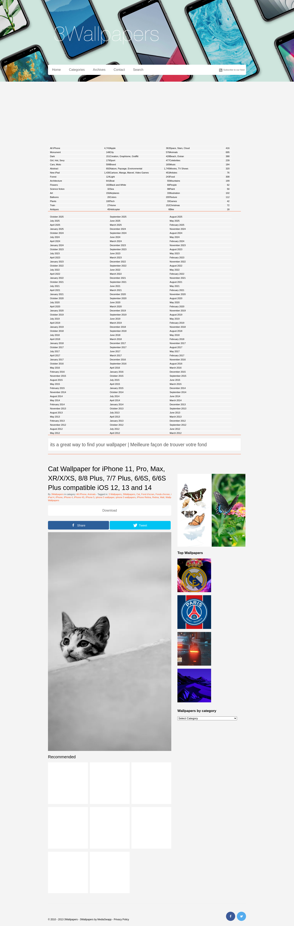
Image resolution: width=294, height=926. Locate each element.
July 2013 (114, 412)
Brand (140, 164)
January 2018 (57, 343)
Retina (155, 497)
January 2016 (117, 372)
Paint (199, 189)
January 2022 (57, 278)
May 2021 (174, 286)
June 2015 (175, 380)
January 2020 (57, 310)
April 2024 (55, 241)
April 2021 (55, 290)
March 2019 (116, 323)
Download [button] (109, 510)
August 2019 (176, 314)
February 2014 (57, 404)
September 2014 (178, 392)
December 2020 (118, 294)
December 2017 (118, 343)
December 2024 (118, 229)
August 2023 (176, 249)
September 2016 (118, 363)
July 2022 (55, 270)
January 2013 (117, 421)
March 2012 (176, 433)
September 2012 (178, 425)
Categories (77, 69)
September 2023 (118, 249)
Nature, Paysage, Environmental (140, 169)
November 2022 (178, 261)
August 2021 (176, 282)
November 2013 (58, 408)
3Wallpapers (57, 494)
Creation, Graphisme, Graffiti (140, 156)
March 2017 (116, 355)
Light (140, 177)
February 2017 (177, 355)
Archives (99, 69)
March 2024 (116, 241)
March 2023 (116, 257)
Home (56, 69)
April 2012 (115, 433)
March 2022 (116, 274)
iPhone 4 (68, 497)
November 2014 (58, 392)
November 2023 (178, 245)
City (140, 152)
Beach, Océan (199, 156)
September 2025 (118, 216)
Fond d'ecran (147, 494)
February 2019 (177, 323)
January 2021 (57, 294)
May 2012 (55, 433)
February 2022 (177, 274)
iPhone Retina (144, 497)
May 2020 (174, 302)
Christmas (199, 205)
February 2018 (177, 339)
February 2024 (177, 241)
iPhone (59, 497)
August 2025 (176, 216)
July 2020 (55, 302)
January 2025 (57, 229)
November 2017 (178, 343)
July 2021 (55, 286)
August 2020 (176, 298)
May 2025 (174, 221)
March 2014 (176, 400)
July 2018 (55, 335)
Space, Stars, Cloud (199, 148)
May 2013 (55, 416)
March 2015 (176, 384)
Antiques (80, 209)
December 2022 (118, 261)
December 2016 (118, 359)
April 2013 (115, 416)
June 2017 (115, 351)
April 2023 (55, 257)
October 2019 (57, 314)
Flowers (80, 185)
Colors (140, 197)
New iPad (80, 173)
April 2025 (55, 225)
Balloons (80, 197)
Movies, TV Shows (199, 169)
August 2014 (56, 396)
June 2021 (115, 286)
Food (199, 177)
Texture (199, 197)
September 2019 (118, 314)
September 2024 (118, 233)
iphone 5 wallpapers (126, 497)
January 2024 (57, 245)
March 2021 (116, 290)
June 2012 (175, 429)
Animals (199, 152)
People (199, 185)
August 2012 (56, 429)
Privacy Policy (121, 919)
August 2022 (176, 265)
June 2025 (115, 221)
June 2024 (115, 237)
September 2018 (118, 331)
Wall (162, 497)
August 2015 (56, 380)
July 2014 (114, 396)
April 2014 (115, 400)
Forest (80, 177)
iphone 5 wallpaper (105, 497)
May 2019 (174, 319)
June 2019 (115, 319)
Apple (140, 148)
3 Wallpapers (115, 494)
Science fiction (80, 189)
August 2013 (56, 412)
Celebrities (199, 160)
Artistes (199, 173)
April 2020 (55, 306)
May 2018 (174, 335)
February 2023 (177, 257)
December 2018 (118, 327)
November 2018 (178, 327)
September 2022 (118, 265)
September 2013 (178, 408)
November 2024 (178, 229)
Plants (80, 201)
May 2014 (55, 400)
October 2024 (57, 233)
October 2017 (57, 347)
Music (199, 164)
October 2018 (57, 331)
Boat (140, 181)
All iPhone (80, 148)
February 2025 (177, 225)
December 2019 (118, 310)
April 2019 (55, 323)
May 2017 (174, 351)
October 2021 (57, 282)
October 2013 (117, 408)
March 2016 (176, 367)
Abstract (80, 169)
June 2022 (115, 270)
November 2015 (58, 376)
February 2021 (177, 290)
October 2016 (57, 363)
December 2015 (178, 372)
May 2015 (55, 384)
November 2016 (178, 359)
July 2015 (114, 380)
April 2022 (55, 274)
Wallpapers (53, 500)
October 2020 (57, 298)
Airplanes (140, 193)
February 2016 (57, 372)
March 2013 (176, 416)
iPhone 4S (79, 497)
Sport (140, 160)
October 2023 (57, 249)
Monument (80, 152)
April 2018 (55, 339)
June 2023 (115, 253)
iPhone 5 (90, 497)
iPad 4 (51, 497)
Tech (140, 201)
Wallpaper (171, 497)
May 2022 (174, 270)
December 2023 (118, 245)
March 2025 (116, 225)
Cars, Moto (80, 164)
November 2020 (178, 294)
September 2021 (118, 282)
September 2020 (118, 298)
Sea (140, 189)
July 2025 (55, 221)
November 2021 (178, 278)
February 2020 (177, 306)
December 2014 (178, 388)
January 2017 (57, 359)
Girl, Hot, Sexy (80, 160)
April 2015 (115, 384)
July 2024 (55, 237)
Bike (199, 209)
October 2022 (57, 265)
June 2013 (175, 412)
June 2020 (115, 302)
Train (80, 205)
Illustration (199, 193)
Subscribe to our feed (234, 70)
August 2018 (176, 331)
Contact (119, 69)
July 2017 (55, 351)
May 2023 (174, 253)
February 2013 (57, 421)
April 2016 (115, 367)
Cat (138, 494)
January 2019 (57, 327)
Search (138, 69)
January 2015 (117, 388)
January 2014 (117, 404)
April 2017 (55, 355)
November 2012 (58, 425)
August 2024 (176, 233)
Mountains (199, 181)
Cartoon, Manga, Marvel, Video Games (140, 173)
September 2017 (118, 347)
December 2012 (178, 421)
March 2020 (116, 306)
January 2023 (57, 261)
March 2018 (116, 339)
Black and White (140, 185)
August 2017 (176, 347)
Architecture (80, 181)
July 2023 (55, 253)
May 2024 (174, 237)
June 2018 (115, 335)
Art (80, 193)
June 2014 (175, 396)
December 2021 (118, 278)
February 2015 (57, 388)
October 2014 (117, 392)
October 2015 (117, 376)
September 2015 (178, 376)
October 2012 (117, 425)
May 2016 (55, 367)
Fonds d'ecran (163, 494)
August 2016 (176, 363)
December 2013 (178, 404)
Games (199, 201)
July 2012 (114, 429)
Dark (80, 156)
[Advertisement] (147, 112)
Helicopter (140, 209)
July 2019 (55, 319)
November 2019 (178, 310)
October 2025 (57, 216)
